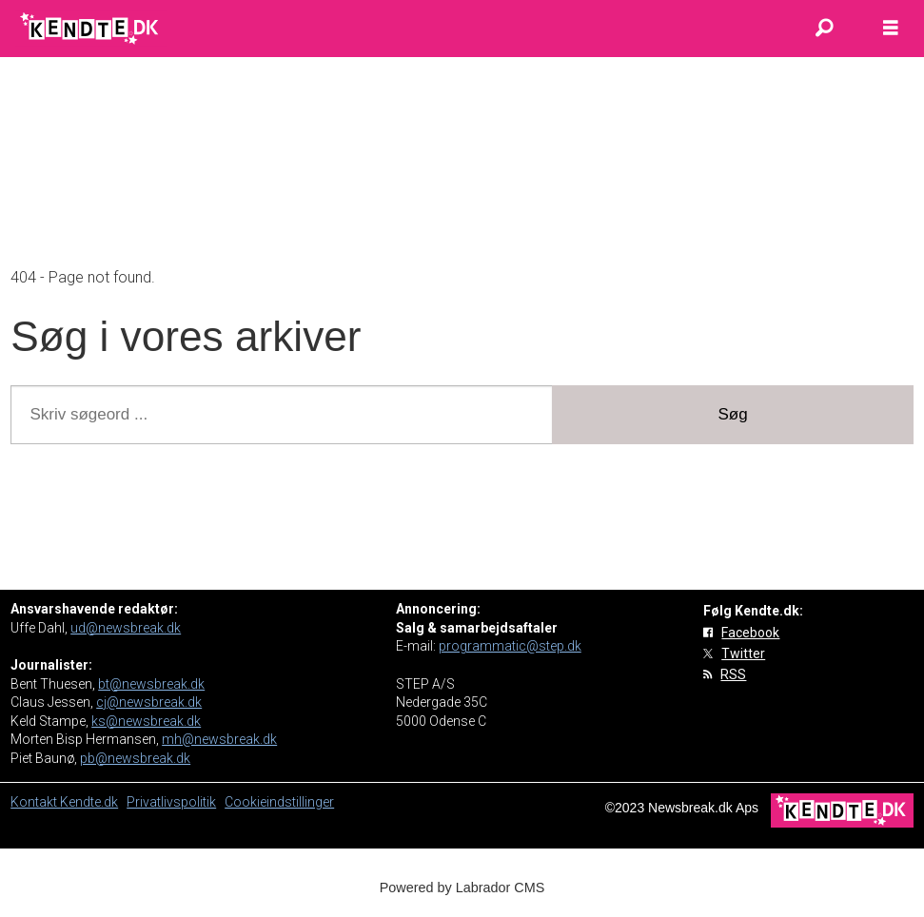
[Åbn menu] (890, 28)
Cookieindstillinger (279, 802)
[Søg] (824, 28)
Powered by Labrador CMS (462, 887)
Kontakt (35, 802)
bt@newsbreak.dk (151, 684)
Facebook (750, 632)
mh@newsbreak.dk (219, 739)
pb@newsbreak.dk (135, 758)
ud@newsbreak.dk (125, 627)
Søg (733, 414)
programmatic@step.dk (510, 646)
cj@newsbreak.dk (149, 702)
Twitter (743, 653)
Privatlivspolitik (171, 802)
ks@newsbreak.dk (146, 721)
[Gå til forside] (91, 28)
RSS (733, 674)
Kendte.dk (89, 802)
